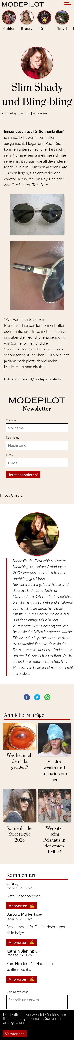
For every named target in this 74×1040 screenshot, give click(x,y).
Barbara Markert (21, 914)
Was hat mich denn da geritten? (20, 761)
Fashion (9, 20)
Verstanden (15, 1033)
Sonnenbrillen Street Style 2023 (20, 834)
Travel (62, 20)
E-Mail (10, 455)
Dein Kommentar (17, 992)
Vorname (11, 420)
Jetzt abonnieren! (23, 474)
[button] (27, 697)
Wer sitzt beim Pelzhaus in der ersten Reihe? (54, 840)
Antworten (21, 905)
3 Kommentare (39, 113)
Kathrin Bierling (8, 113)
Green (44, 20)
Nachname (12, 437)
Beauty (27, 20)
